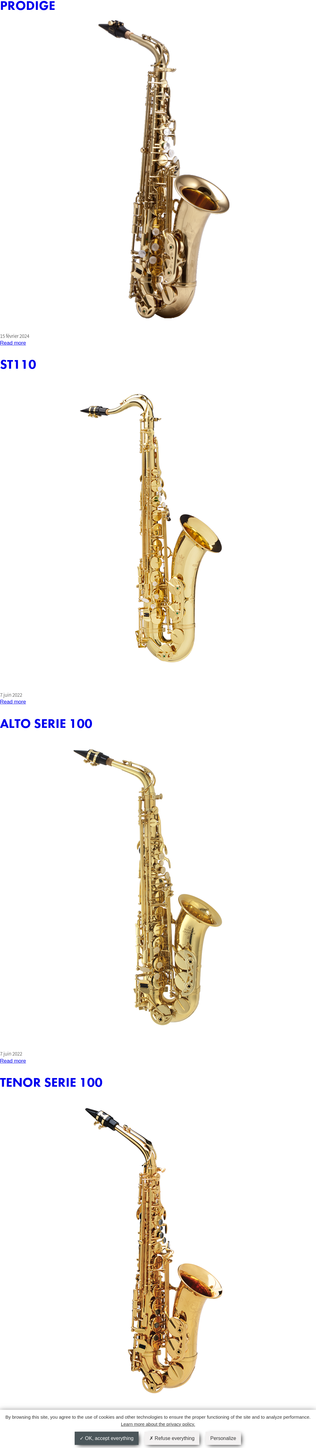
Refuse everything (171, 1438)
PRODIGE (27, 6)
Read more (13, 343)
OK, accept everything (107, 1438)
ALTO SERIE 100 (46, 724)
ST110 (18, 365)
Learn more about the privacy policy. (158, 1424)
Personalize (223, 1438)
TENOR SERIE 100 (51, 1083)
